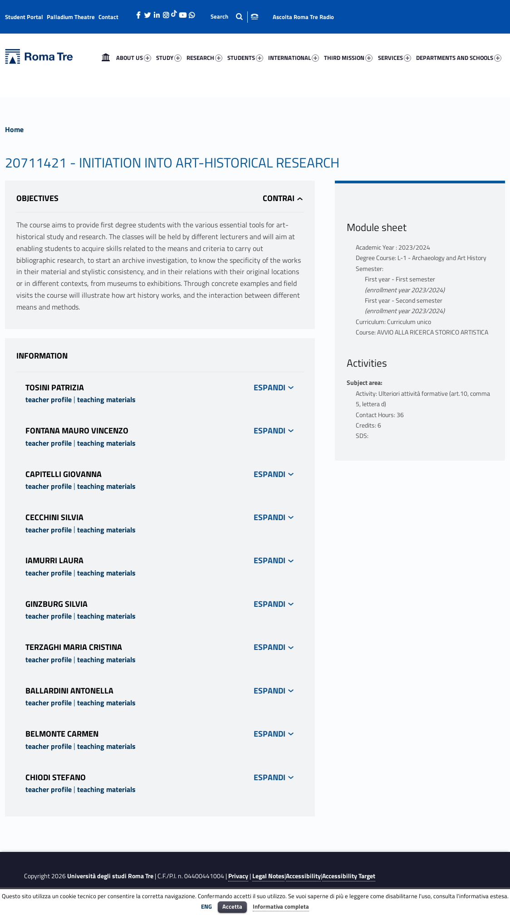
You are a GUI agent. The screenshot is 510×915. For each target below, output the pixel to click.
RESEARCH (204, 57)
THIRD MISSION (348, 57)
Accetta (232, 906)
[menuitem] (106, 58)
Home (106, 57)
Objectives (37, 198)
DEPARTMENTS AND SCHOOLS (458, 57)
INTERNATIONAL (293, 57)
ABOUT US (133, 57)
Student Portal (24, 16)
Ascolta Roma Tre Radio (303, 16)
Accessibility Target (348, 876)
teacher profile (48, 399)
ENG (206, 906)
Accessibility (303, 876)
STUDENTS (245, 57)
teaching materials (106, 399)
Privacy (238, 876)
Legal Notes (268, 876)
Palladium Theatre (71, 16)
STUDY (168, 57)
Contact (108, 16)
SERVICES (394, 57)
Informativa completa (281, 906)
